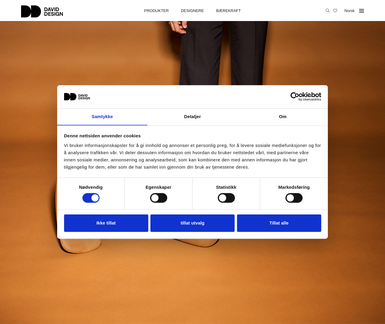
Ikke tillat (106, 223)
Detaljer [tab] (192, 116)
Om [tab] (282, 116)
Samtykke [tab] (102, 116)
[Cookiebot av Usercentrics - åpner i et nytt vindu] (295, 96)
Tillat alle (279, 223)
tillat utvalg (192, 223)
